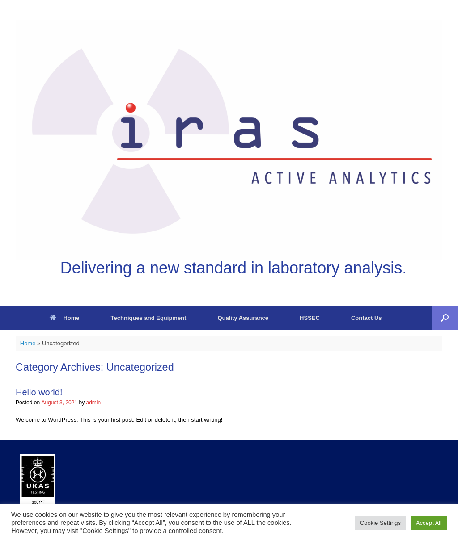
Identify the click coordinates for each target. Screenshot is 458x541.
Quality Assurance (242, 318)
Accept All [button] (428, 523)
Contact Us (366, 318)
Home (64, 318)
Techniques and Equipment (149, 318)
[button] (445, 318)
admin (93, 402)
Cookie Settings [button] (380, 523)
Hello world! (39, 392)
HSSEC (310, 318)
